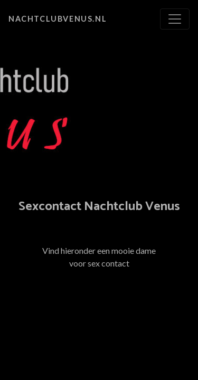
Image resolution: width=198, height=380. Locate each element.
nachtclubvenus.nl (57, 18)
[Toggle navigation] (175, 19)
